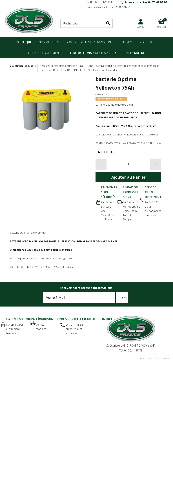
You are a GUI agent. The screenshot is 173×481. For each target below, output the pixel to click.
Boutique (24, 42)
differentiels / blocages (137, 42)
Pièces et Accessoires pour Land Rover (61, 65)
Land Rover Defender (100, 65)
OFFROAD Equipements (45, 53)
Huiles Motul (134, 53)
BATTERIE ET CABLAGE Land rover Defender (92, 70)
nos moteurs (49, 42)
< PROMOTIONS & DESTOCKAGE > (93, 53)
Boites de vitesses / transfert (88, 42)
